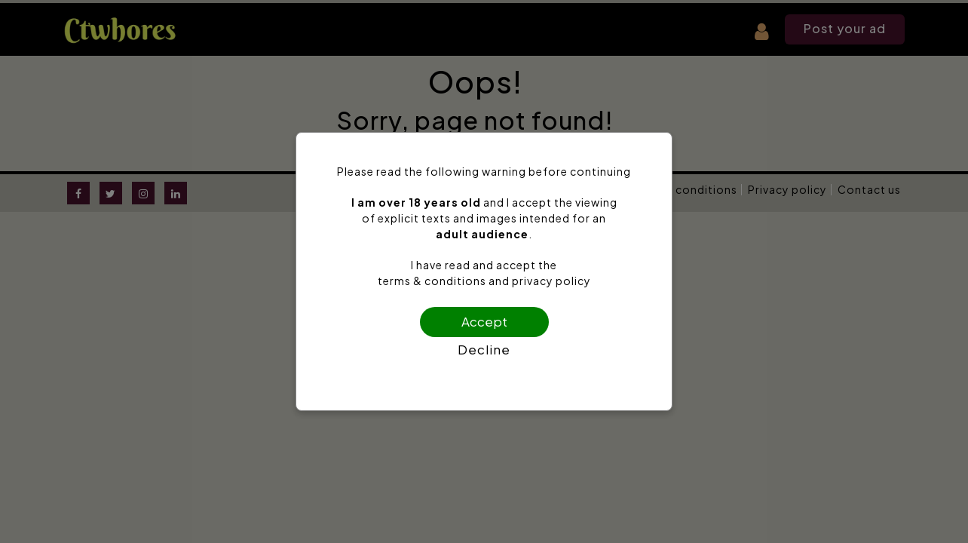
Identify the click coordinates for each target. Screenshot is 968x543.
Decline (484, 349)
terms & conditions (432, 280)
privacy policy (551, 280)
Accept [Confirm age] (484, 321)
